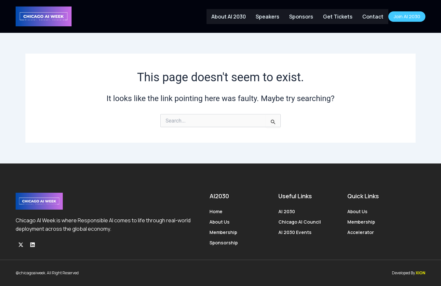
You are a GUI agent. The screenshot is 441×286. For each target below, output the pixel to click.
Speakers (267, 16)
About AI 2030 (228, 16)
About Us (219, 222)
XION (420, 273)
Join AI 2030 (407, 16)
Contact (372, 16)
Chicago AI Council (299, 222)
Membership (223, 232)
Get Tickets (338, 16)
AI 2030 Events (295, 232)
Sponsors (301, 16)
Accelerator (360, 232)
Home (215, 211)
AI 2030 (286, 211)
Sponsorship (223, 243)
